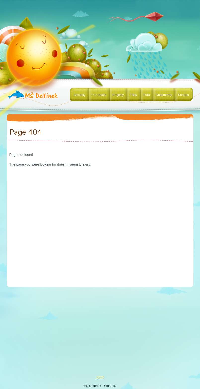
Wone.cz (110, 386)
